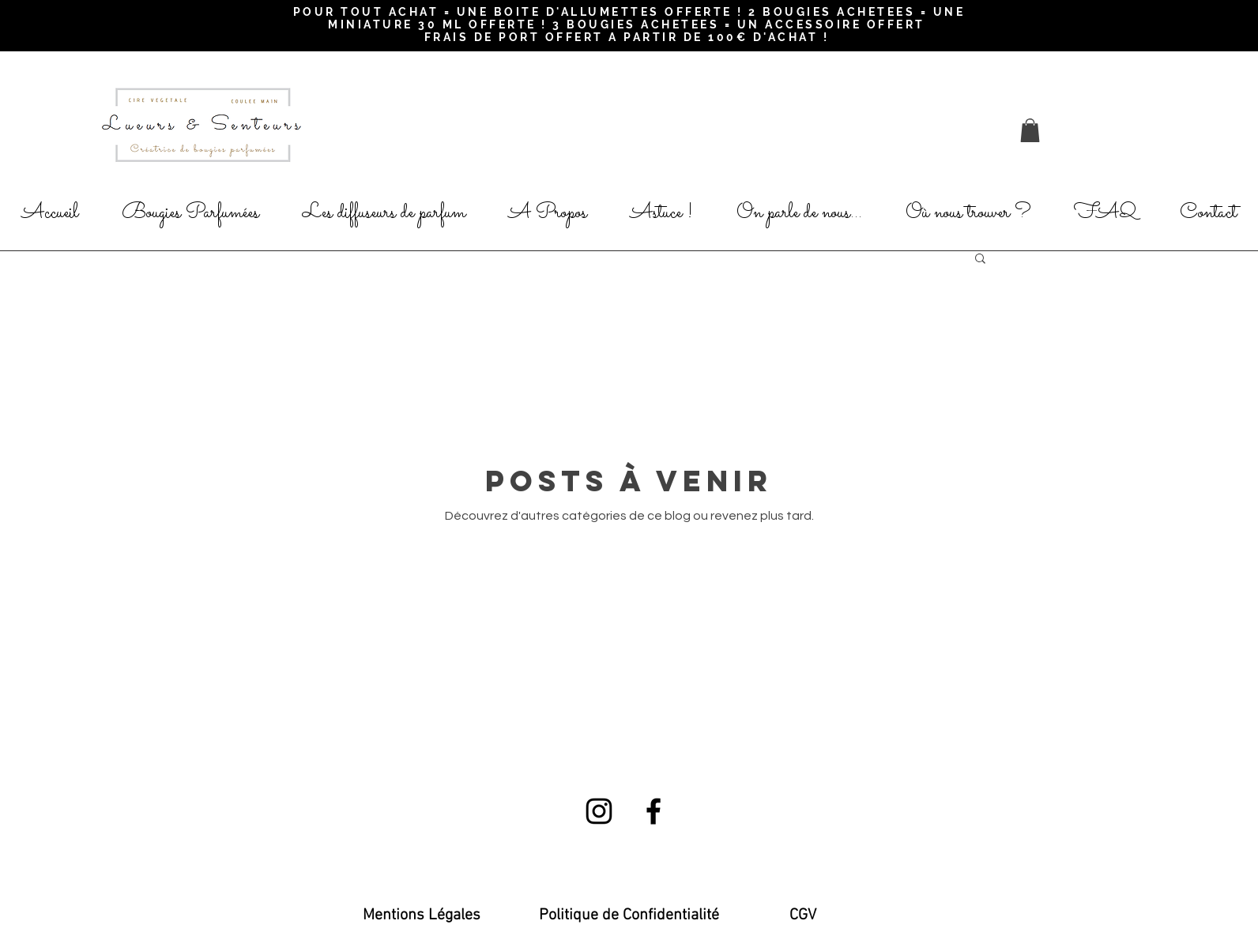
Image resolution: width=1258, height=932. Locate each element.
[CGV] (802, 915)
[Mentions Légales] (422, 915)
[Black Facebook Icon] (653, 811)
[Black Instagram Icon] (599, 811)
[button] (1030, 130)
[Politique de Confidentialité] (629, 915)
